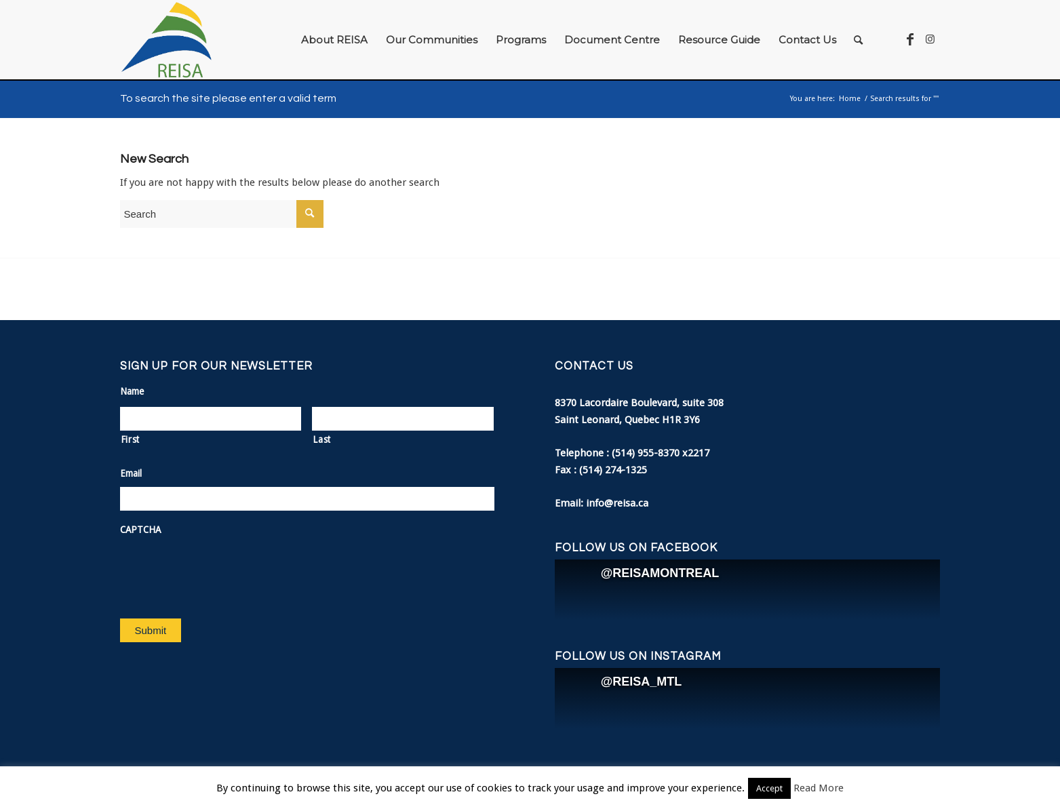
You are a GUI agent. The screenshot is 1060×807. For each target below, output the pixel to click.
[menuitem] (334, 40)
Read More (818, 788)
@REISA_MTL (641, 681)
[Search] (858, 40)
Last (322, 439)
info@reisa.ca (617, 503)
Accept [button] (769, 788)
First (130, 439)
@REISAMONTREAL (660, 573)
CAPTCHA (140, 529)
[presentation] (223, 570)
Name (132, 391)
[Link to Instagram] (930, 39)
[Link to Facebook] (910, 39)
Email (131, 473)
